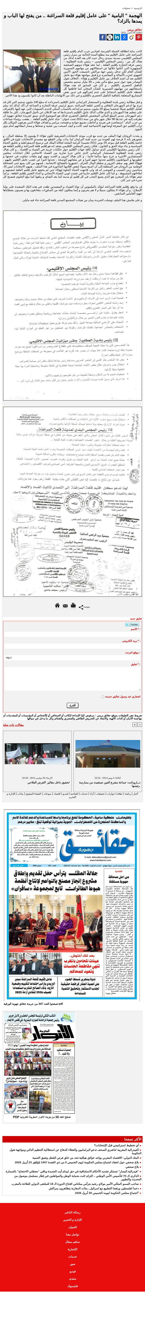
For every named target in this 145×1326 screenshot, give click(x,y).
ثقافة (121, 793)
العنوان (72, 1227)
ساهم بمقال (72, 1242)
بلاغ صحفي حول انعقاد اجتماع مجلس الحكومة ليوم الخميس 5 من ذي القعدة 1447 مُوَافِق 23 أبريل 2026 (77, 1162)
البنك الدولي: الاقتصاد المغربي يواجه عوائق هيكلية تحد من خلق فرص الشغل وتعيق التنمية (85, 1158)
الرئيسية (138, 8)
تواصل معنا (72, 1234)
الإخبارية (72, 1249)
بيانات (9, 793)
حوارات (111, 793)
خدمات (81, 793)
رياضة (129, 793)
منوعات (40, 793)
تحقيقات (126, 8)
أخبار (138, 793)
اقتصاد (51, 793)
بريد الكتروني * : (131, 640)
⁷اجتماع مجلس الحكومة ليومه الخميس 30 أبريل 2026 (107, 1193)
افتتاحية (69, 793)
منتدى (72, 1279)
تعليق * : (135, 664)
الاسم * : (135, 628)
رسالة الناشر (72, 1212)
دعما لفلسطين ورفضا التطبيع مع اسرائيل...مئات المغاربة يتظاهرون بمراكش (94, 1188)
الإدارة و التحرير (72, 797)
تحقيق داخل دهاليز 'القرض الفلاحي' (48, 782)
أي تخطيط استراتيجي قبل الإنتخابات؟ (116, 1145)
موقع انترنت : (132, 652)
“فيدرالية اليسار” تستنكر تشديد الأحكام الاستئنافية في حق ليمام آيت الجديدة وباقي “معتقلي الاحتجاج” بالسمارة (72, 1171)
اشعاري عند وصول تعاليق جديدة (122, 696)
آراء (89, 793)
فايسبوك (72, 1286)
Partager (84, 606)
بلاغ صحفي (132, 1167)
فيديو (60, 793)
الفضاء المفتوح (23, 793)
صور (72, 1264)
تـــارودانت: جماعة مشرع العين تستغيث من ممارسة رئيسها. (109, 784)
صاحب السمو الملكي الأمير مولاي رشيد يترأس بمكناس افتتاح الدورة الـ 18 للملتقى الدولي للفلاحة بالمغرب (75, 1184)
